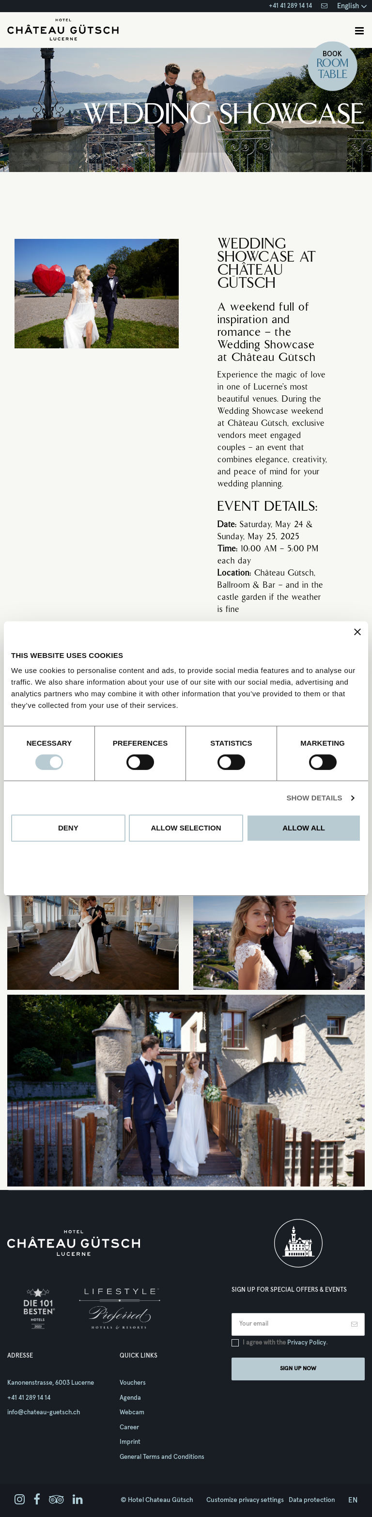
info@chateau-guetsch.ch (43, 1412)
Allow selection (186, 828)
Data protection (312, 1500)
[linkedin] (78, 1500)
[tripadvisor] (56, 1500)
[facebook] (36, 1500)
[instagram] (20, 1500)
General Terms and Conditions (162, 1457)
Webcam (132, 1412)
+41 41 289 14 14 (290, 6)
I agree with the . (285, 1343)
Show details (314, 798)
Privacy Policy (306, 1343)
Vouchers (133, 1383)
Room (332, 64)
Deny (68, 828)
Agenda (130, 1398)
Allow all (303, 828)
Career (129, 1427)
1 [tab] (186, 1178)
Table (332, 75)
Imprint (130, 1442)
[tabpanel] (186, 1091)
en (352, 1500)
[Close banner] (357, 631)
